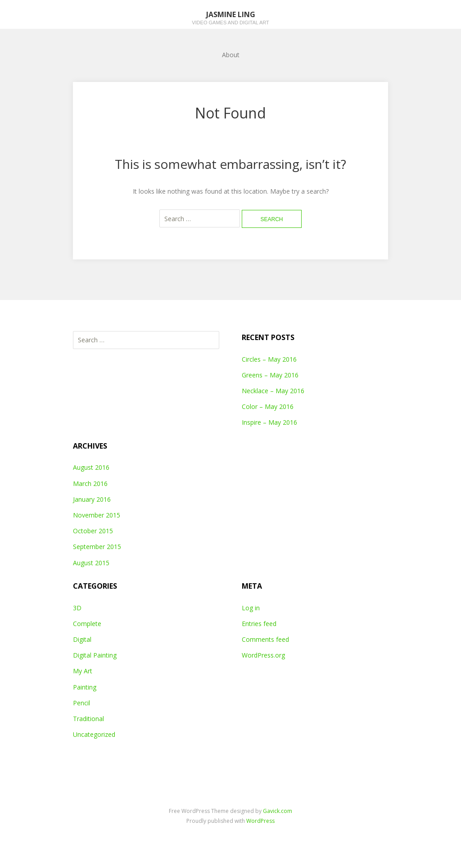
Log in (251, 608)
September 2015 (97, 546)
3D (77, 608)
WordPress (260, 821)
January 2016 (92, 499)
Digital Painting (95, 655)
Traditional (88, 718)
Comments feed (265, 639)
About (231, 54)
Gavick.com (277, 811)
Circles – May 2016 (269, 359)
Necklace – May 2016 (273, 390)
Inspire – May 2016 (269, 422)
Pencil (81, 703)
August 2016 (91, 467)
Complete (87, 623)
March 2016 (90, 483)
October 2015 (93, 531)
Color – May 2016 (268, 406)
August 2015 (91, 562)
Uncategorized (94, 734)
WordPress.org (263, 655)
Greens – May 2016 (270, 375)
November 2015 (96, 515)
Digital (82, 639)
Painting (84, 687)
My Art (82, 671)
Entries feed (259, 623)
